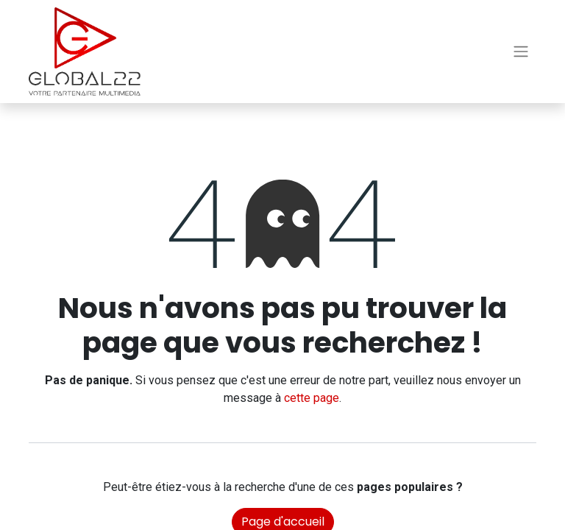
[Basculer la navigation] (520, 52)
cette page (311, 398)
